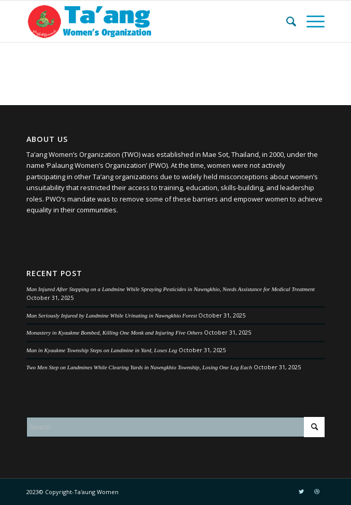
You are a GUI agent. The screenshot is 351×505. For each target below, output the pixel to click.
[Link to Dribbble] (317, 491)
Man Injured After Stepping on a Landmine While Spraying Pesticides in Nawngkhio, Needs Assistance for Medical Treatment (170, 289)
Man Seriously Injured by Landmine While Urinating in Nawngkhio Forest (111, 315)
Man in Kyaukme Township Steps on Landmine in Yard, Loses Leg (101, 350)
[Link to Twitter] (301, 491)
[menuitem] (286, 21)
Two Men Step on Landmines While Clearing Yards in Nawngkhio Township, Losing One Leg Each (139, 367)
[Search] (286, 21)
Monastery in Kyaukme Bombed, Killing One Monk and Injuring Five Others (114, 332)
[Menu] (310, 21)
